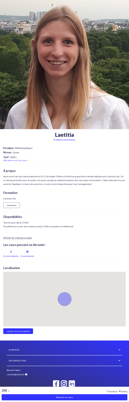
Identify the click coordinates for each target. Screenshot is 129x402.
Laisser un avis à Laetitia (18, 331)
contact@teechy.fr (17, 374)
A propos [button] (64, 349)
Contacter (12, 205)
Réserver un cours (64, 397)
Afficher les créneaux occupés (17, 237)
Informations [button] (64, 360)
